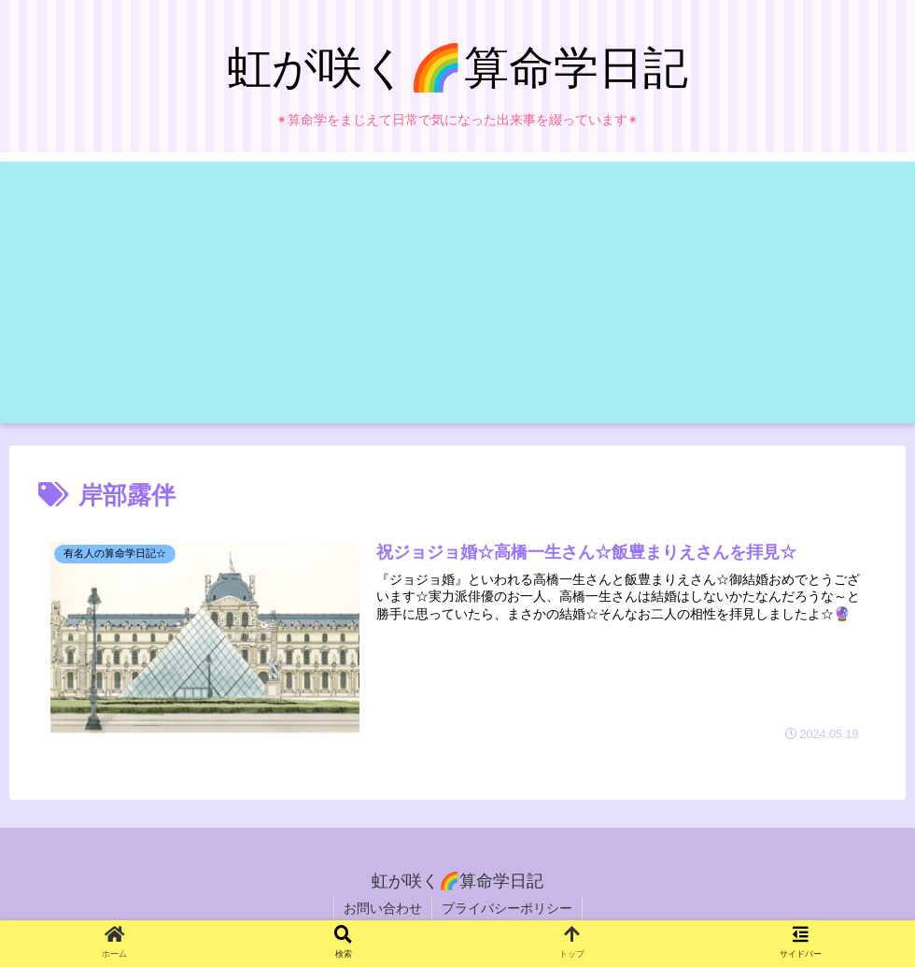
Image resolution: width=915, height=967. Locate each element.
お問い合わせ (383, 908)
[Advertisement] (457, 292)
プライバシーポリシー (507, 908)
